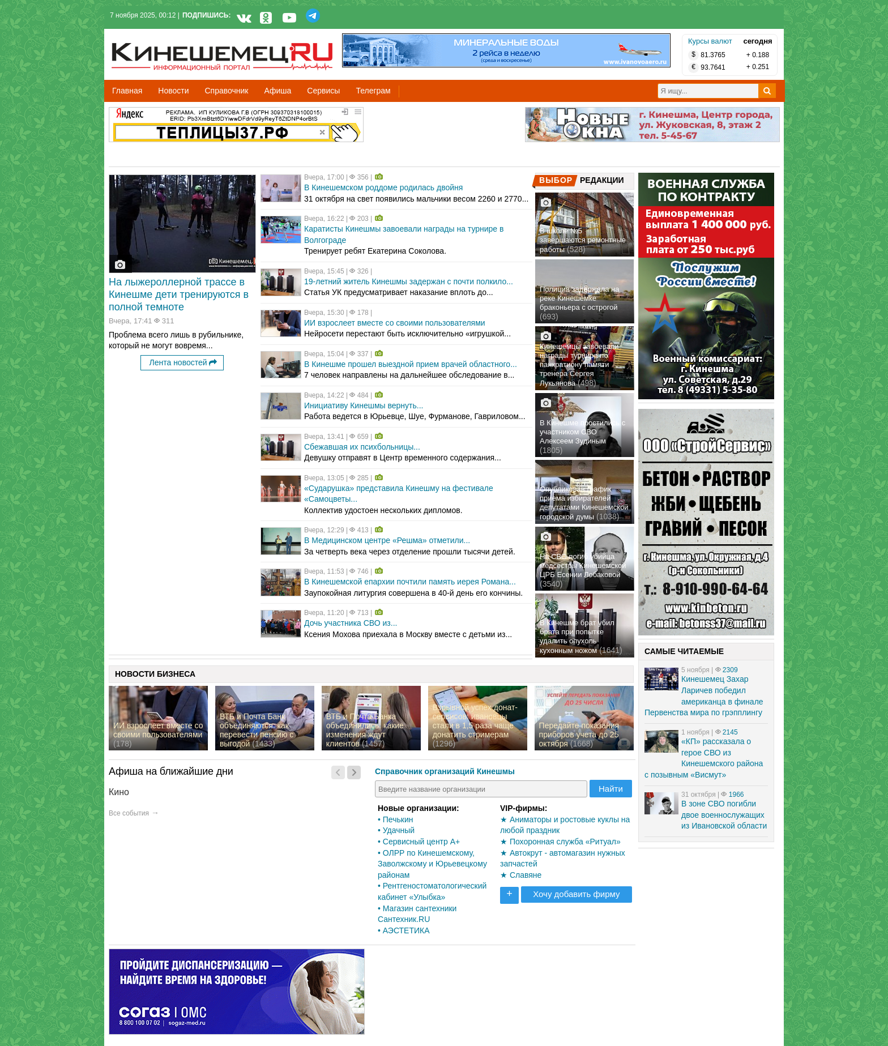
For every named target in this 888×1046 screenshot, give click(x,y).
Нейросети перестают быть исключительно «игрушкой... (407, 333)
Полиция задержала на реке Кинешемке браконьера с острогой (580, 298)
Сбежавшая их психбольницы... (362, 446)
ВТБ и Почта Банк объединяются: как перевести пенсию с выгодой (256, 730)
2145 (730, 732)
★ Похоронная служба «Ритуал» (560, 841)
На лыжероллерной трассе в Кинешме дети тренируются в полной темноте (179, 294)
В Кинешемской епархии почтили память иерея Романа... (410, 581)
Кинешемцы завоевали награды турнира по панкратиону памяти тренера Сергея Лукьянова (579, 364)
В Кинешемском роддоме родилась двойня (383, 187)
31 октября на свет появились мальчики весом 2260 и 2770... (416, 198)
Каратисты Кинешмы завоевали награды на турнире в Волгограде (403, 234)
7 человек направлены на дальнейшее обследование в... (409, 374)
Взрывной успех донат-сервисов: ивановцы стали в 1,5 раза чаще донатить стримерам (475, 721)
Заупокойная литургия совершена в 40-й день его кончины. (413, 592)
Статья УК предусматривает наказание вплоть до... (398, 292)
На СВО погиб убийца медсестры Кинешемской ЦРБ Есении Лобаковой (583, 565)
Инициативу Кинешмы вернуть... (363, 405)
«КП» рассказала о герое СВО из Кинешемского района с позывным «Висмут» (703, 758)
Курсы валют (710, 41)
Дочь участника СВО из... (350, 622)
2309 (730, 670)
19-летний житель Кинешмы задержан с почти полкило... (408, 281)
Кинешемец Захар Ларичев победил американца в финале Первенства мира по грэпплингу (703, 695)
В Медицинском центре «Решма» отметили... (387, 540)
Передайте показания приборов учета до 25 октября (579, 734)
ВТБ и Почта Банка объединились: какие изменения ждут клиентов (365, 730)
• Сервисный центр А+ (419, 841)
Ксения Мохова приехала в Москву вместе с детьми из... (408, 634)
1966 (736, 795)
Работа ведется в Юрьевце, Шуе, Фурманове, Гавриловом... (415, 416)
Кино (119, 792)
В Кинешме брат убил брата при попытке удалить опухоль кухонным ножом (577, 636)
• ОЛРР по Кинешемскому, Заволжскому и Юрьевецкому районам (432, 864)
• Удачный (396, 830)
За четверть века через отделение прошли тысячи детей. (409, 551)
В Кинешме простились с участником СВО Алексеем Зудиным (582, 432)
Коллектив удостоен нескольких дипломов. (383, 510)
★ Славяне (520, 875)
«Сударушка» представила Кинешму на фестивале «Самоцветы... (398, 494)
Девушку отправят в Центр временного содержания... (402, 457)
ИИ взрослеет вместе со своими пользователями (394, 322)
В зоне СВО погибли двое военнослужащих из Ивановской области (724, 814)
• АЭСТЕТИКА (404, 930)
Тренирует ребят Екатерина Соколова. (375, 250)
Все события (129, 813)
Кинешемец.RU (153, 35)
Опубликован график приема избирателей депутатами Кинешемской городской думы (584, 503)
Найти (611, 788)
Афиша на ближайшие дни (171, 771)
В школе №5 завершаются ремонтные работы (583, 240)
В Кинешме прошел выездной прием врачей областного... (410, 364)
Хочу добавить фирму (576, 894)
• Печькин (395, 819)
